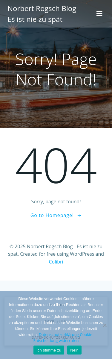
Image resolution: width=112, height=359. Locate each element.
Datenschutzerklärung (59, 334)
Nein (74, 350)
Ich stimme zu (48, 350)
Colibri (56, 261)
